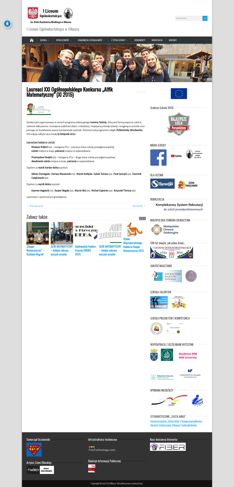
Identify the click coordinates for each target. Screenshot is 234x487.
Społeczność (62, 40)
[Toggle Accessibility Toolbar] (7, 10)
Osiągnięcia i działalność (90, 40)
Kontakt (173, 40)
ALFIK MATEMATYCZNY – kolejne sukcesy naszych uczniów (62, 250)
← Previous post (34, 206)
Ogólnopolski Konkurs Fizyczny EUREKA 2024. (85, 250)
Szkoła (43, 40)
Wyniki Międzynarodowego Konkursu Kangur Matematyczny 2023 (133, 245)
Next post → (139, 206)
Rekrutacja (157, 40)
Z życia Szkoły (118, 40)
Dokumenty (139, 40)
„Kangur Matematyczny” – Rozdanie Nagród (35, 250)
